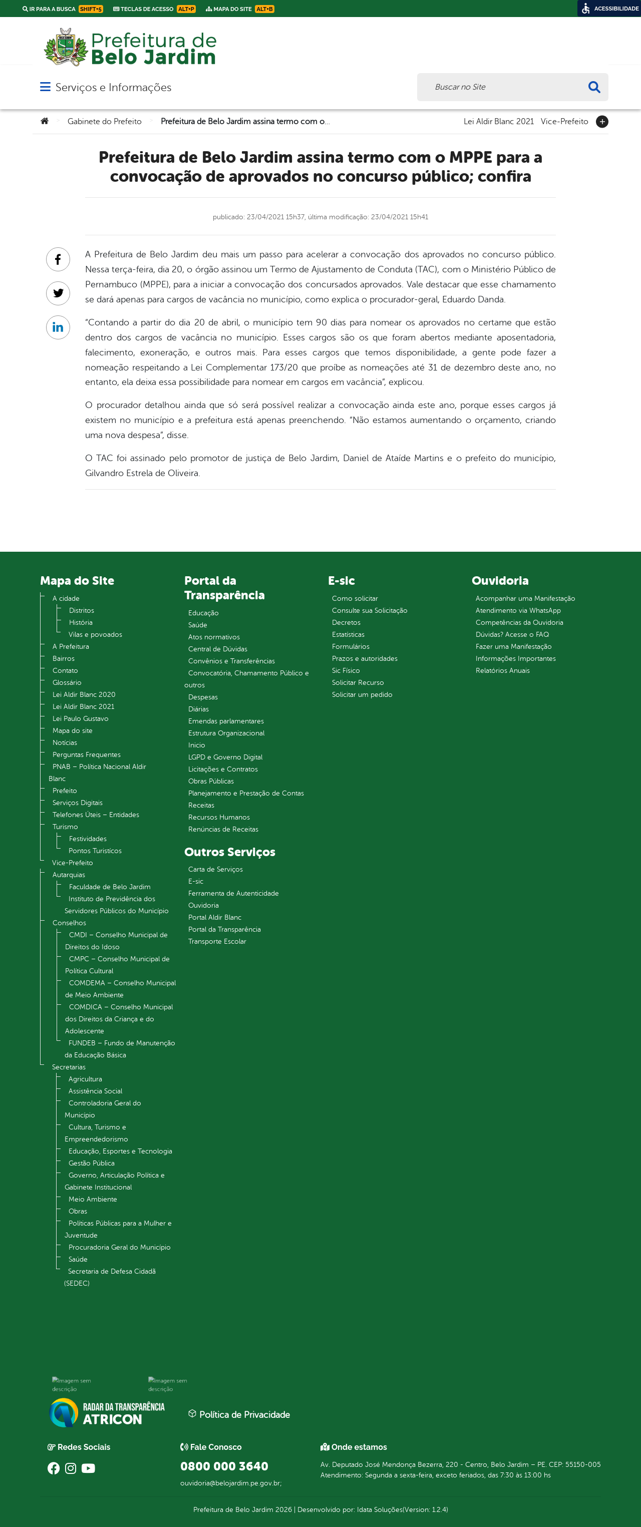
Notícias (65, 742)
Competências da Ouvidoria (519, 622)
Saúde (78, 1259)
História (81, 622)
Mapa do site (73, 730)
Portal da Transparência (224, 929)
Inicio (196, 745)
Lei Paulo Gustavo (81, 718)
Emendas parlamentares (226, 721)
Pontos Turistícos (95, 851)
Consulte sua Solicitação (370, 610)
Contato (65, 670)
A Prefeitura (71, 646)
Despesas (203, 697)
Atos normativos (214, 637)
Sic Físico (346, 670)
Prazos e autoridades (365, 658)
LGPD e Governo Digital (225, 757)
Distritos (81, 610)
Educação (203, 613)
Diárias (198, 709)
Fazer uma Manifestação (514, 646)
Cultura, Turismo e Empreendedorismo (96, 1133)
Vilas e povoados (95, 634)
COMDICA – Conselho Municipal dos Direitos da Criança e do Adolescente (119, 1019)
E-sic (195, 881)
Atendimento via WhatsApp (518, 610)
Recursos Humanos (219, 817)
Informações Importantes (516, 658)
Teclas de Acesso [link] (154, 9)
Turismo (65, 827)
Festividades (88, 839)
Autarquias (69, 875)
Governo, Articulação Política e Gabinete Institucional (115, 1181)
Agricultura (85, 1079)
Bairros (64, 658)
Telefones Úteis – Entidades (96, 815)
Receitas (201, 805)
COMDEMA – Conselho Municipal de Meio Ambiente (120, 989)
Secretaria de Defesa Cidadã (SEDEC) (110, 1277)
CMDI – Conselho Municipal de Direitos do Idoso (116, 941)
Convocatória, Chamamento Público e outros (246, 679)
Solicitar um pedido (362, 694)
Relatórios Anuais (503, 670)
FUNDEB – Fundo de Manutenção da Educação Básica (120, 1049)
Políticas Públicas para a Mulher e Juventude (118, 1229)
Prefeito (65, 791)
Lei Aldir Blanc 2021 (499, 120)
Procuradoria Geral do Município (120, 1247)
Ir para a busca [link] (63, 9)
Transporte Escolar (217, 941)
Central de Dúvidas (217, 649)
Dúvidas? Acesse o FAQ (512, 634)
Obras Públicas (211, 781)
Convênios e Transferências (231, 661)
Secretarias (69, 1067)
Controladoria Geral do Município (103, 1109)
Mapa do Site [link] (240, 9)
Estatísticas (348, 634)
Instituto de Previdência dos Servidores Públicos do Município (117, 905)
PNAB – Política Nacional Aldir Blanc (97, 773)
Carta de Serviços (215, 869)
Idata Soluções (380, 1509)
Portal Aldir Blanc (214, 917)
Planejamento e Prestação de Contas (246, 793)
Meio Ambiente (93, 1199)
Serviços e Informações (113, 87)
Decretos (346, 622)
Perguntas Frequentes (87, 754)
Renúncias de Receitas (223, 829)
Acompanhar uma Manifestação (525, 598)
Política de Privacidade (239, 1414)
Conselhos (69, 923)
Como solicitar (355, 598)
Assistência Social (95, 1091)
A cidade (66, 598)
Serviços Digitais (78, 803)
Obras (78, 1211)
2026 (282, 1509)
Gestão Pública (92, 1163)
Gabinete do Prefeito (105, 121)
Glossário (67, 682)
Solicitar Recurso (358, 682)
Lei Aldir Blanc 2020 (84, 694)
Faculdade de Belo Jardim (110, 887)
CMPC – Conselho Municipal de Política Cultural (117, 965)
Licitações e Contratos (223, 769)
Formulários (351, 646)
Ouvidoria (203, 905)
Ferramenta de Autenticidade (233, 893)
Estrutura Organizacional (226, 733)
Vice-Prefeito (564, 120)
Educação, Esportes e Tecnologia (120, 1151)
